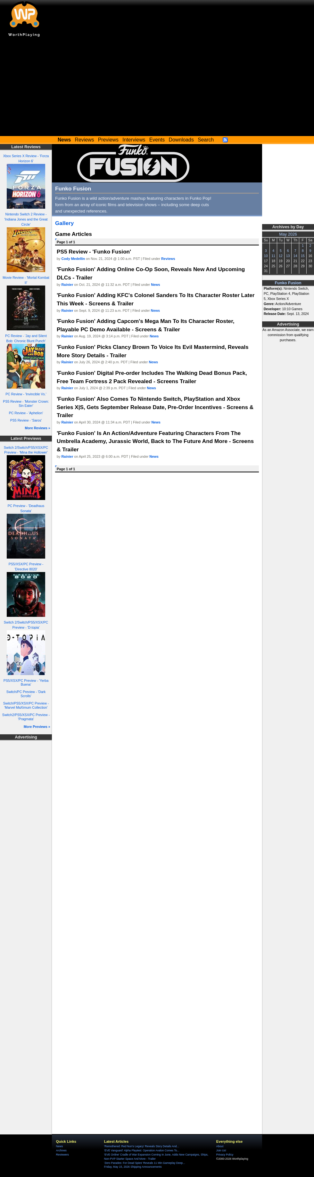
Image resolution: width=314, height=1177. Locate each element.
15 (303, 256)
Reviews (84, 139)
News (155, 284)
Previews (108, 139)
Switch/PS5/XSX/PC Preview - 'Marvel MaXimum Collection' (26, 705)
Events (157, 139)
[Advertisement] (157, 88)
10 (266, 256)
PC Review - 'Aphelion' (26, 413)
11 (273, 256)
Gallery (64, 223)
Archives (61, 1150)
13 (288, 256)
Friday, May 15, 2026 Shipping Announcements (133, 1166)
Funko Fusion (288, 283)
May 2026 (288, 234)
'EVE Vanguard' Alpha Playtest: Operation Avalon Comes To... (141, 1150)
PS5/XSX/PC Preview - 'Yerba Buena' (26, 683)
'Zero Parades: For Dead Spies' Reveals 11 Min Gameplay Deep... (144, 1163)
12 (281, 256)
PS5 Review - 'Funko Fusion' (94, 251)
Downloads (181, 139)
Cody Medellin (73, 259)
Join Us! (221, 1150)
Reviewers (62, 1154)
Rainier (67, 284)
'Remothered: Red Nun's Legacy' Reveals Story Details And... (141, 1146)
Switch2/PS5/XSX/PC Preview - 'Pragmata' (26, 717)
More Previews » (37, 727)
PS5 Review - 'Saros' (26, 420)
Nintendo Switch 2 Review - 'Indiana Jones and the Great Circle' (25, 219)
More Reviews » (37, 428)
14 (295, 256)
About (219, 1146)
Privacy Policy (224, 1154)
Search (206, 139)
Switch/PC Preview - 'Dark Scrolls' (26, 694)
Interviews (133, 139)
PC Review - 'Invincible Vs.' (25, 394)
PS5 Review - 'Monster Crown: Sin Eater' (26, 403)
